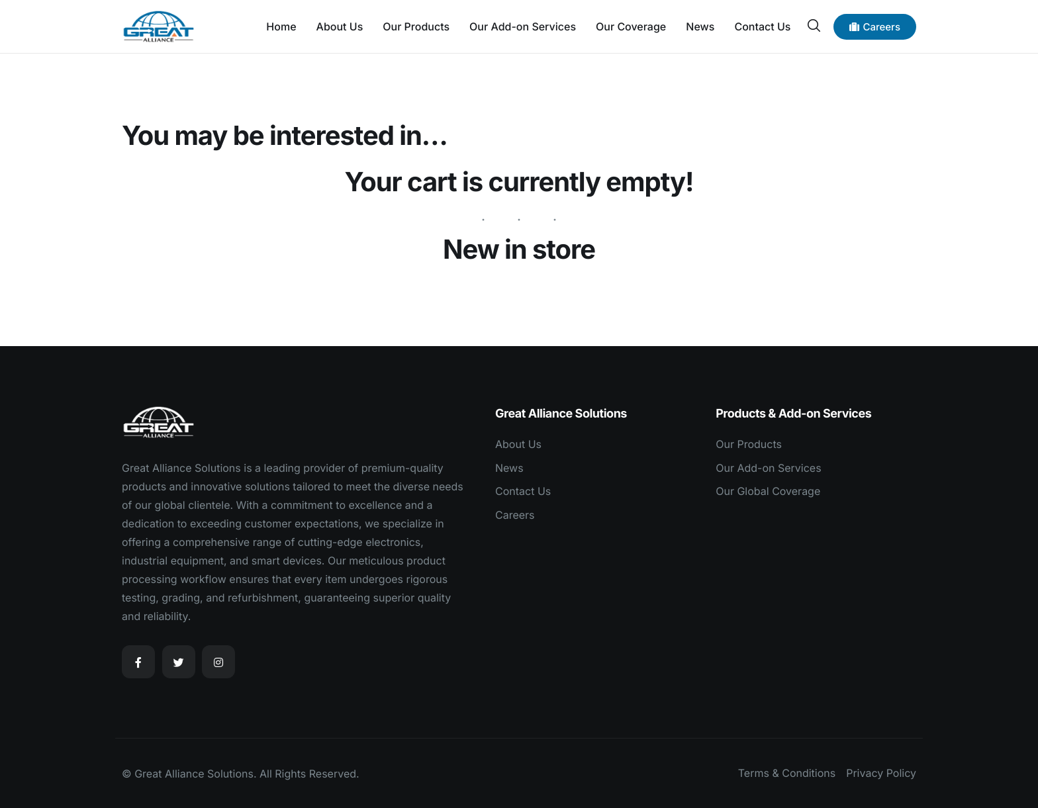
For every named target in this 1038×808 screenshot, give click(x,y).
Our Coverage (631, 26)
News (700, 26)
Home (281, 26)
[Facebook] (138, 661)
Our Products (416, 26)
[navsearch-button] (813, 25)
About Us (339, 26)
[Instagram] (218, 661)
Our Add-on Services (522, 26)
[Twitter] (178, 661)
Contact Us (762, 26)
